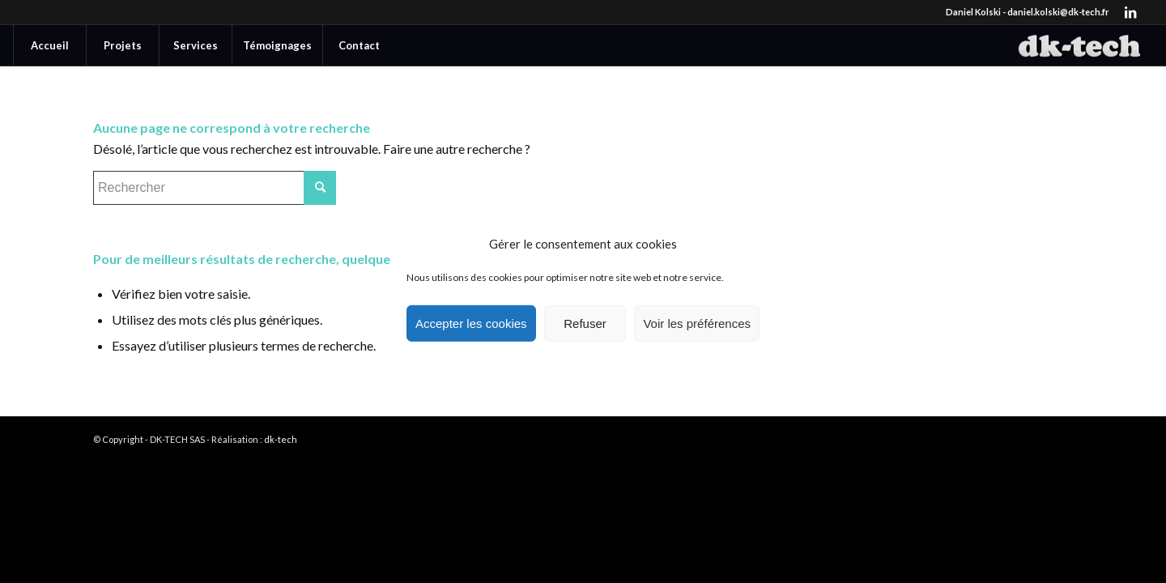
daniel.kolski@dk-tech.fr (1058, 11)
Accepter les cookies (471, 323)
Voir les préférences (697, 323)
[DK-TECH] (1079, 45)
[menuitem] (49, 45)
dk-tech (280, 439)
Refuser (585, 323)
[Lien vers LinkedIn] (1130, 12)
